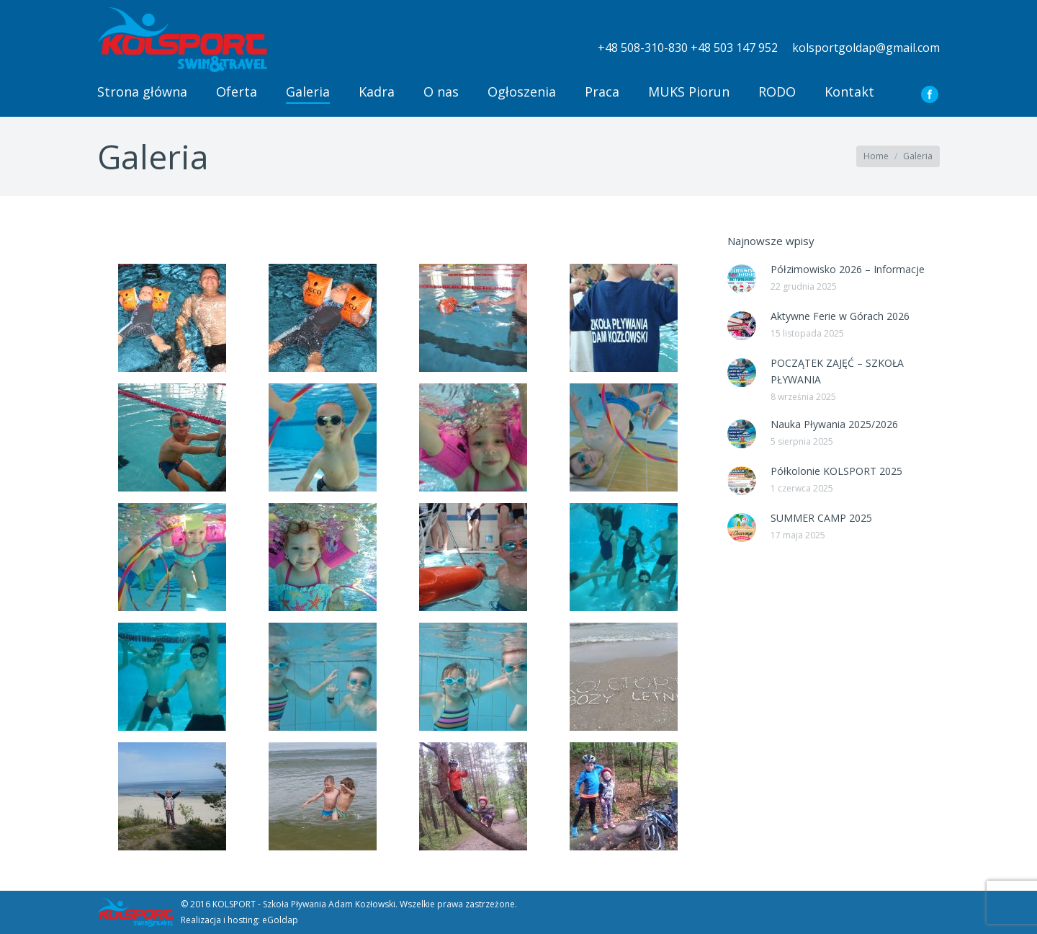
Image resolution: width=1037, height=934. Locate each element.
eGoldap (280, 920)
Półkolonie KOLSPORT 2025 (836, 471)
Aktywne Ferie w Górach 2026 (840, 316)
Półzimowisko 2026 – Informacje (848, 269)
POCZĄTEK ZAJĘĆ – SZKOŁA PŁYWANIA (837, 371)
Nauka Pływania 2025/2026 (834, 424)
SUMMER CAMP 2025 (821, 518)
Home (876, 156)
